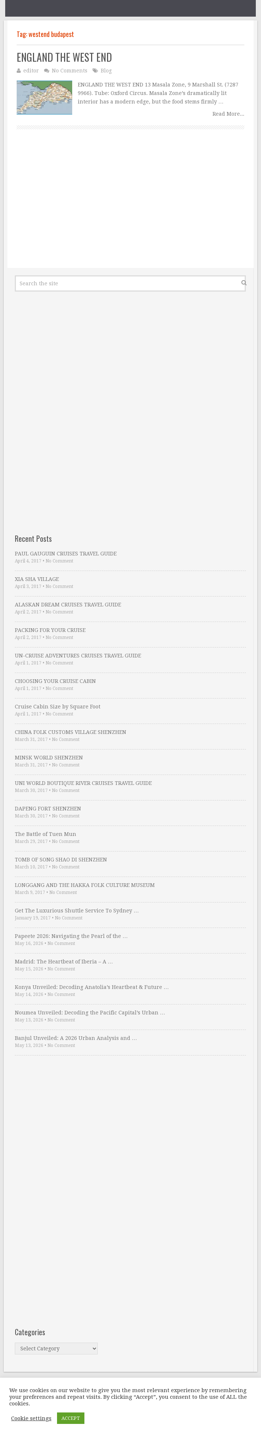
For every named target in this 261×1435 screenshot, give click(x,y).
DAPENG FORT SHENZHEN (48, 809)
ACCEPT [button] (70, 1418)
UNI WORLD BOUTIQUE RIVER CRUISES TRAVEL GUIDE (83, 783)
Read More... (228, 114)
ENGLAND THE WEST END (64, 57)
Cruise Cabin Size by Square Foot (57, 707)
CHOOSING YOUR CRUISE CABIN (55, 681)
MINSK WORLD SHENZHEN (49, 758)
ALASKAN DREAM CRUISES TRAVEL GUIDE (68, 605)
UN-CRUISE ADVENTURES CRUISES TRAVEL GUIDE (78, 656)
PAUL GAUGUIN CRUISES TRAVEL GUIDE (66, 554)
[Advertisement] (130, 207)
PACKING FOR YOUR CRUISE (50, 630)
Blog (106, 71)
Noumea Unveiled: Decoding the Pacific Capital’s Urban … (90, 1013)
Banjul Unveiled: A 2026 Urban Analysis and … (76, 1038)
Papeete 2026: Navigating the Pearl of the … (71, 936)
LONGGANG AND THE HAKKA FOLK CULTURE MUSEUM (85, 885)
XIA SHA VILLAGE (37, 579)
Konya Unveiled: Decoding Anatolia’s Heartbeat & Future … (92, 987)
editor (31, 71)
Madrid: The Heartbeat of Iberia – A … (64, 962)
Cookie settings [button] (31, 1418)
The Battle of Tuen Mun (45, 834)
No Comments (69, 71)
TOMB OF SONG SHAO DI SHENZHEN (61, 860)
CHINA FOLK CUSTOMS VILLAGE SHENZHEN (70, 732)
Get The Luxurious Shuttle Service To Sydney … (77, 911)
